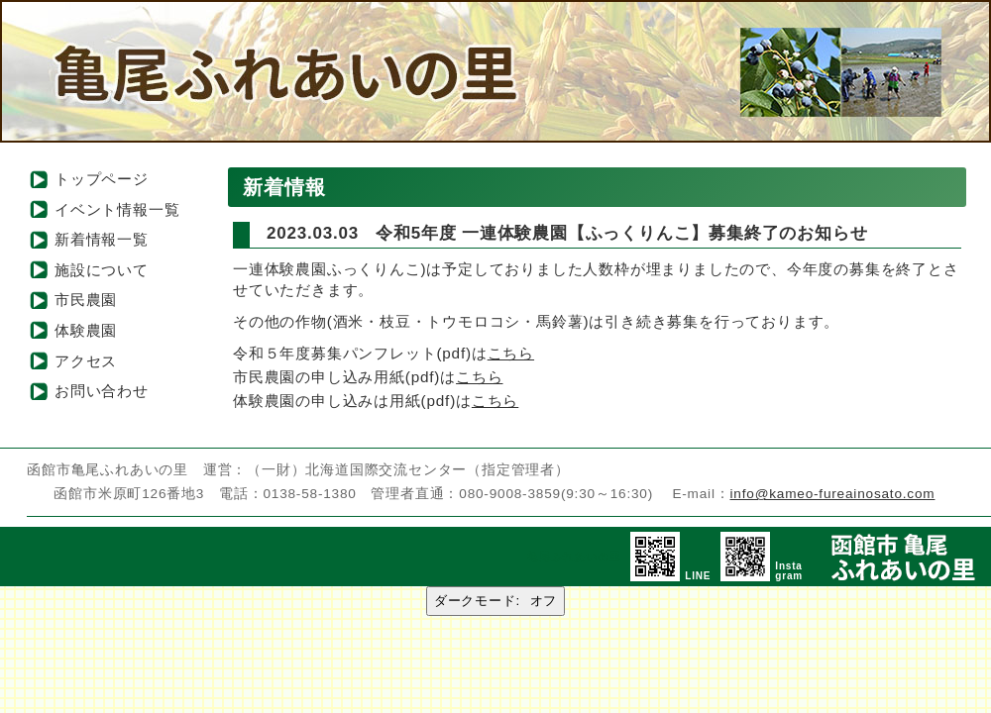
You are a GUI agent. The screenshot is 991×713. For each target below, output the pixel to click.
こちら (511, 353)
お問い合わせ (102, 390)
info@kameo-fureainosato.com (833, 493)
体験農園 (86, 330)
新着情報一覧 (102, 239)
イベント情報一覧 (117, 209)
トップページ (102, 178)
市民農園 (86, 299)
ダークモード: (495, 600)
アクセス (86, 361)
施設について (102, 269)
